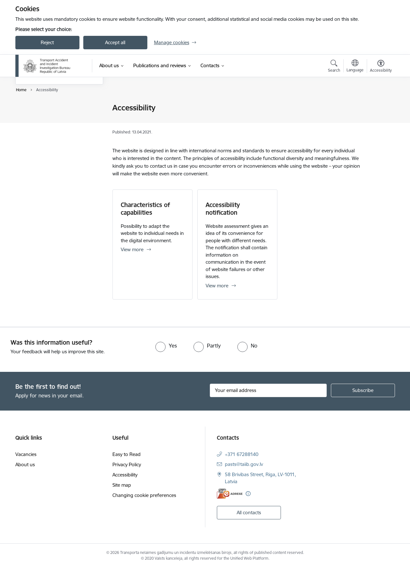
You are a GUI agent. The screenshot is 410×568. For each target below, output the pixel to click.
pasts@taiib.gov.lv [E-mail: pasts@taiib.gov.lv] (244, 464)
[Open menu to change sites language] (355, 66)
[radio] (166, 345)
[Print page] (379, 105)
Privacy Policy (36, 119)
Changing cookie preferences (144, 495)
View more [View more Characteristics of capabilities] (132, 249)
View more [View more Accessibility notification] (217, 286)
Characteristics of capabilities (145, 208)
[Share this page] (379, 121)
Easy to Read (36, 108)
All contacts (249, 512)
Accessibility (34, 130)
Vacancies (26, 454)
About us (25, 464)
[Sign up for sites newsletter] (363, 390)
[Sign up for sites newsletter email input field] (268, 390)
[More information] (248, 493)
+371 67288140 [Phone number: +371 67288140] (241, 454)
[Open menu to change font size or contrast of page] (381, 67)
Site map (31, 142)
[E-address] (229, 493)
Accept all (115, 42)
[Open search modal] (334, 67)
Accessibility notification (223, 208)
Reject (47, 42)
